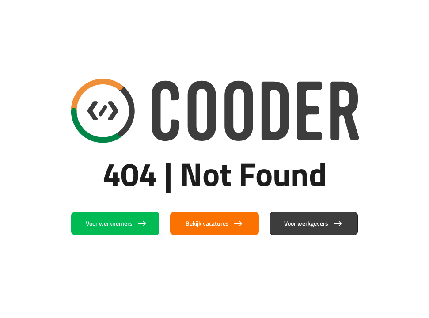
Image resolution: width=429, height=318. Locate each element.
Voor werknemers (116, 223)
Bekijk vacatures (214, 223)
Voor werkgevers (313, 223)
